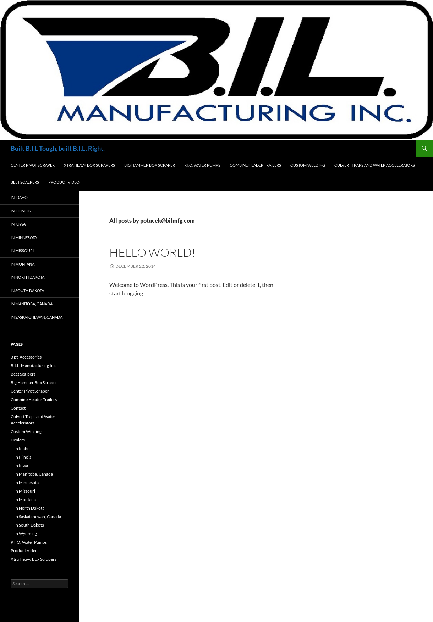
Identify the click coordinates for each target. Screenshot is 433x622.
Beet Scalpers (25, 182)
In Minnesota (24, 237)
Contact (18, 408)
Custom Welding (307, 165)
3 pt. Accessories (26, 357)
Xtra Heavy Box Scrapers (89, 165)
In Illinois (21, 211)
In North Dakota (27, 277)
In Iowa (18, 224)
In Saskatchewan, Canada (36, 317)
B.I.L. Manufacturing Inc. (34, 365)
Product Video (64, 182)
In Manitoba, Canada (32, 303)
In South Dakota (27, 290)
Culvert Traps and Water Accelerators (374, 165)
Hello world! (152, 252)
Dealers (18, 440)
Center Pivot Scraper (33, 165)
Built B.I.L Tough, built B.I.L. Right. (58, 148)
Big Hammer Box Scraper (149, 165)
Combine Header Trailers (255, 165)
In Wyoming (25, 533)
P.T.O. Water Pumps (202, 165)
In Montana (22, 264)
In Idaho (19, 197)
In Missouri (22, 250)
